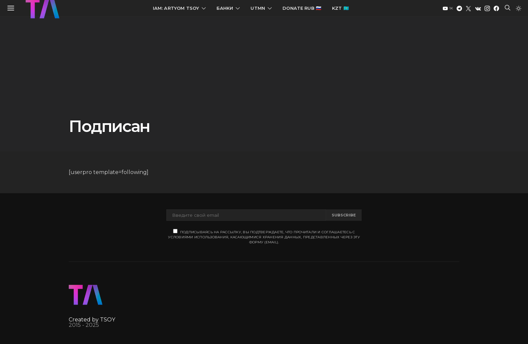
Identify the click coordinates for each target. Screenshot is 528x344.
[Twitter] (468, 8)
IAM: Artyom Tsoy (176, 8)
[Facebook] (496, 8)
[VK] (478, 8)
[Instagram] (487, 8)
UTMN (258, 8)
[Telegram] (459, 8)
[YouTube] (447, 8)
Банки (225, 8)
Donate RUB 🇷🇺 (302, 8)
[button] (518, 8)
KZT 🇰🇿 (340, 8)
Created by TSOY (92, 319)
